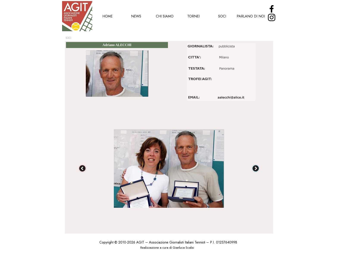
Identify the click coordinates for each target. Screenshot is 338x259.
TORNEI (193, 16)
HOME (107, 16)
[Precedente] (82, 168)
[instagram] (271, 17)
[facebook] (271, 9)
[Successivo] (255, 168)
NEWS (136, 16)
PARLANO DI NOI (251, 16)
